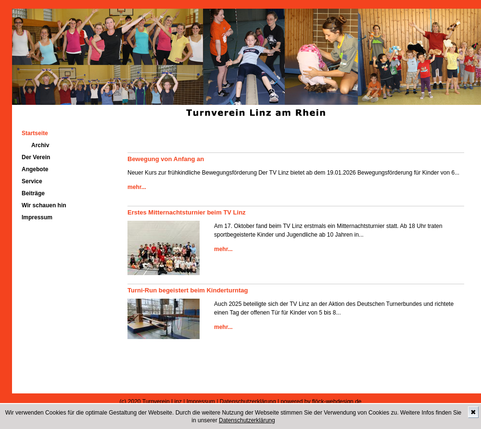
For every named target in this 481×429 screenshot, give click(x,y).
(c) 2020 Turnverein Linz (151, 401)
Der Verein (36, 157)
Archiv (40, 145)
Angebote (35, 169)
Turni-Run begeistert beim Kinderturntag (187, 290)
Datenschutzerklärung (247, 420)
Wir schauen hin (44, 205)
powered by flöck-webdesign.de (320, 401)
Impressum (37, 217)
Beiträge (33, 193)
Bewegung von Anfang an (165, 159)
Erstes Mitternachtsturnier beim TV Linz (186, 212)
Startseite (35, 133)
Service (32, 181)
